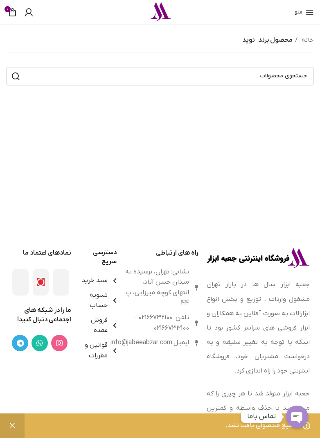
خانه (307, 40)
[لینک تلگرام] (20, 343)
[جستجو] (160, 76)
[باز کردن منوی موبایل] (304, 12)
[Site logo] (160, 12)
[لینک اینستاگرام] (59, 343)
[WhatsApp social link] (40, 343)
